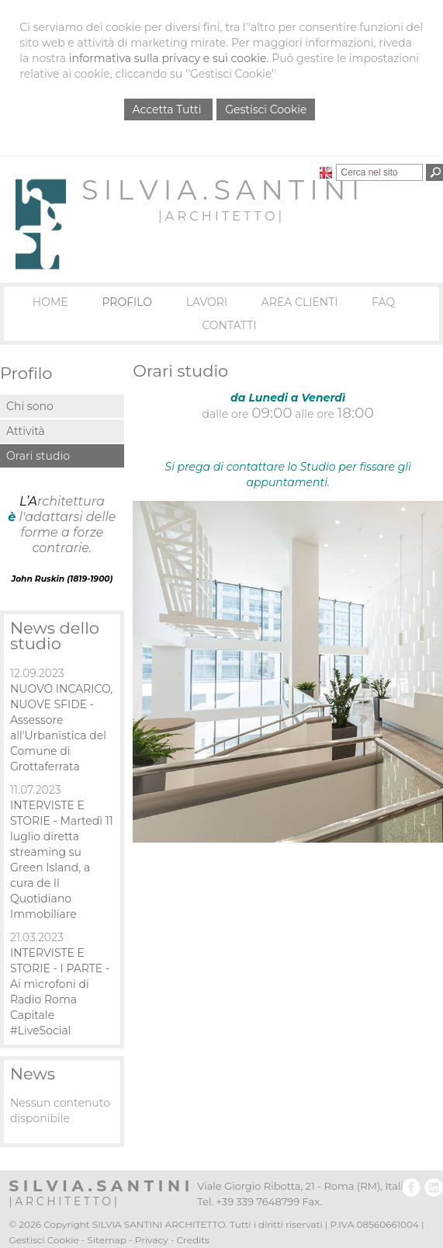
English (326, 172)
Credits (193, 1240)
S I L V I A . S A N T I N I (219, 190)
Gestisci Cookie (265, 109)
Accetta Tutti (169, 109)
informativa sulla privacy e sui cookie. (169, 58)
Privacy (151, 1240)
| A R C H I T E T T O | (220, 216)
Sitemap (107, 1240)
